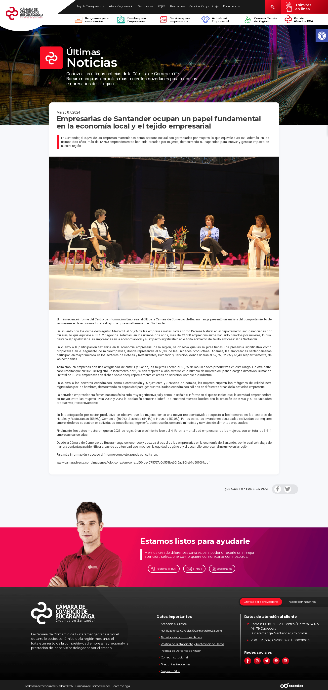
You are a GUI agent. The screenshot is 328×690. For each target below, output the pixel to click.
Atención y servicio (121, 6)
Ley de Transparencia (90, 6)
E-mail (194, 569)
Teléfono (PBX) (163, 569)
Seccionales (145, 6)
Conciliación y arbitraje (204, 6)
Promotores (177, 6)
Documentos (231, 6)
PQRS (161, 6)
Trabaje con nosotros (301, 602)
